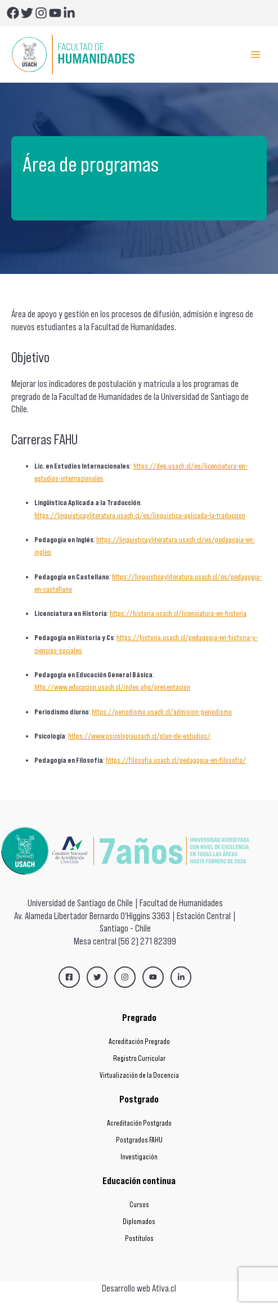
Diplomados (139, 1221)
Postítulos (139, 1238)
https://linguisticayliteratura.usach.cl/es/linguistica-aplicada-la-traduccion (139, 515)
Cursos (139, 1204)
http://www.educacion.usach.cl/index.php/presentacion (112, 687)
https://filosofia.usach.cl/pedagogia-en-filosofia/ (176, 760)
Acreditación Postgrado (139, 1123)
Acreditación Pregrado (139, 1041)
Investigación (139, 1157)
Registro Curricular (139, 1058)
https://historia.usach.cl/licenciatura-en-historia (178, 613)
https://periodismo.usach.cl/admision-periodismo (162, 712)
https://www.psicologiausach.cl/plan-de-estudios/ (139, 736)
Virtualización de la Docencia (139, 1075)
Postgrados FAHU (139, 1140)
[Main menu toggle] (255, 54)
